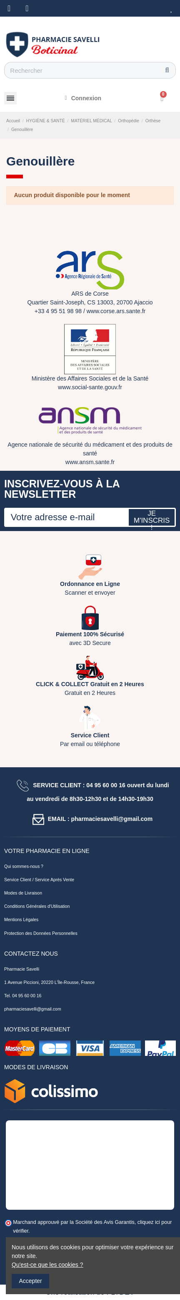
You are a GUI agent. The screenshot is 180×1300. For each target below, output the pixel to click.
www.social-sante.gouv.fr (90, 387)
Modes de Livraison (23, 892)
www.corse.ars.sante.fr (116, 311)
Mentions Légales (21, 919)
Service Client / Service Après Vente (39, 879)
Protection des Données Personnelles (41, 933)
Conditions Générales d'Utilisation (37, 906)
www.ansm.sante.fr (90, 462)
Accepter (30, 1281)
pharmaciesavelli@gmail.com (32, 1008)
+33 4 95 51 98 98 (58, 311)
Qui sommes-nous (22, 866)
